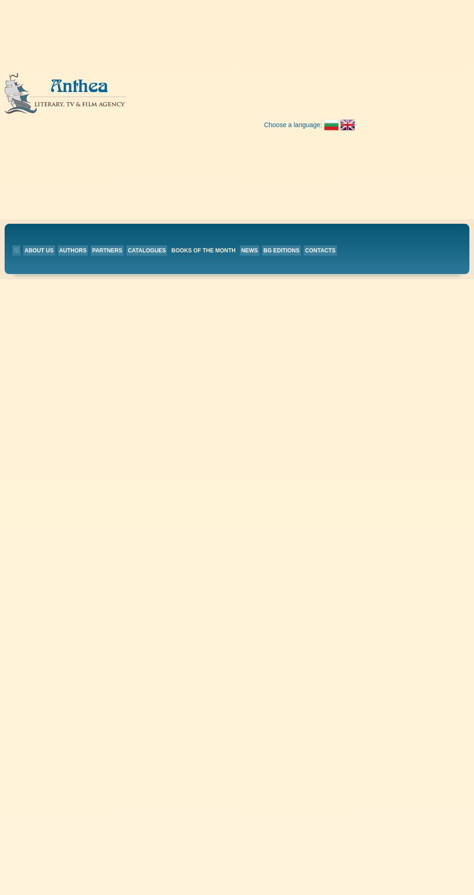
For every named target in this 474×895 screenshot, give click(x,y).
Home (199, 268)
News (326, 100)
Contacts (106, 113)
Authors (150, 100)
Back (177, 153)
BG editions (359, 100)
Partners (184, 100)
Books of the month (281, 100)
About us (116, 100)
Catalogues (224, 100)
